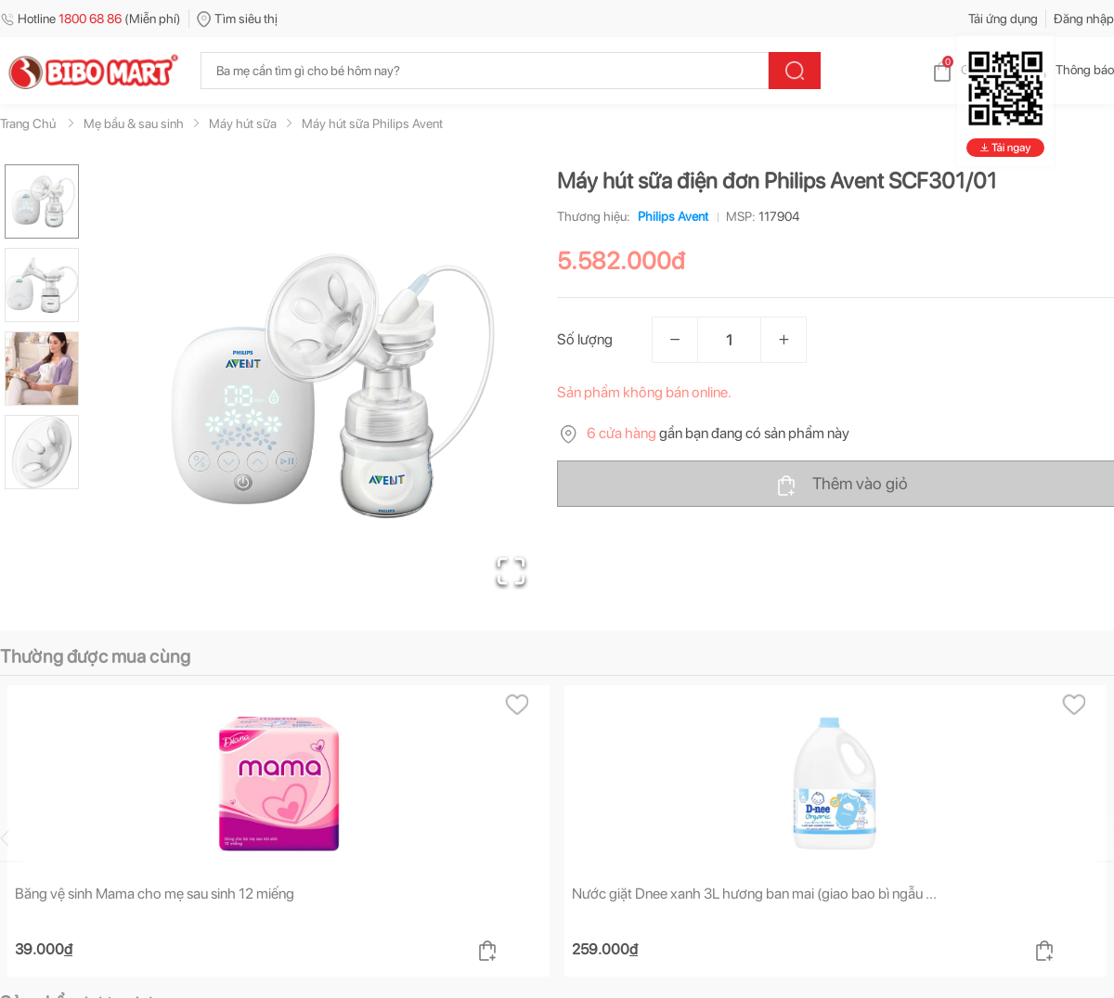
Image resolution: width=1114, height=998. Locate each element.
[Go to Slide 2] (42, 285)
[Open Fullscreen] (511, 571)
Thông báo (1070, 69)
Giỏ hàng (970, 69)
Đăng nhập (1084, 18)
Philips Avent (669, 216)
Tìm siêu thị (237, 18)
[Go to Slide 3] (42, 368)
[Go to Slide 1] (42, 201)
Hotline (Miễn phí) (90, 18)
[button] (324, 386)
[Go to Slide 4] (42, 452)
